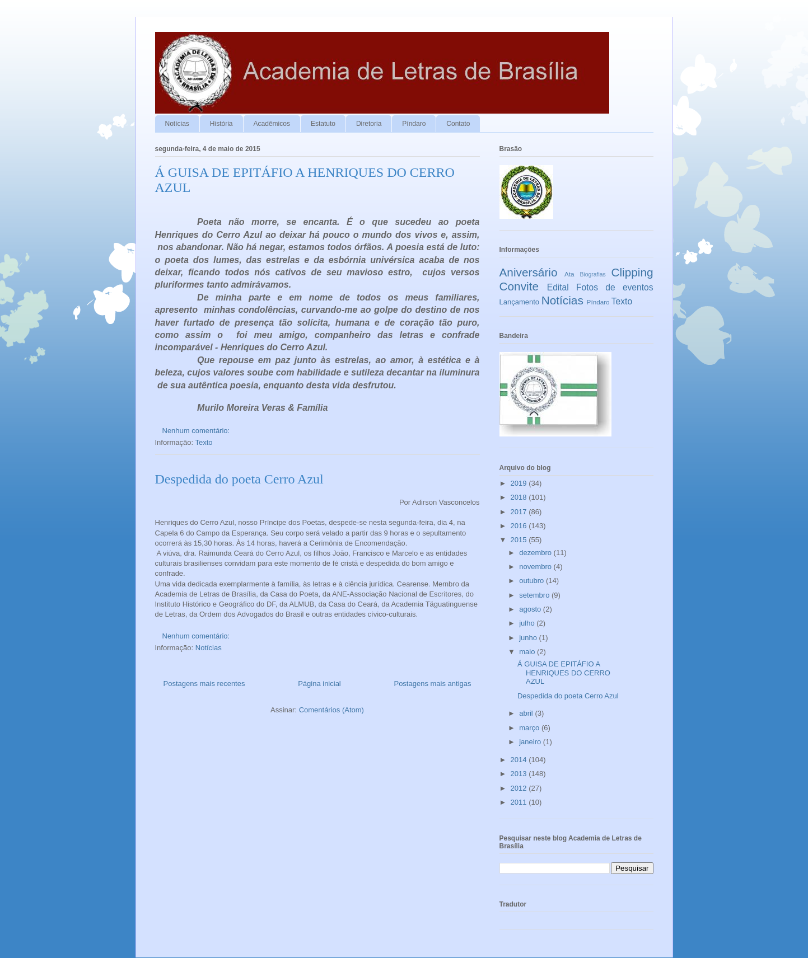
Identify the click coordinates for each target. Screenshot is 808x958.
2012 (520, 788)
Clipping (632, 272)
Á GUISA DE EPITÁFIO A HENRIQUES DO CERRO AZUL (563, 672)
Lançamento (519, 302)
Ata (569, 274)
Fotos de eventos (614, 287)
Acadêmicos (272, 124)
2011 (520, 802)
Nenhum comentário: (197, 430)
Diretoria (368, 124)
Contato (458, 124)
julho (527, 623)
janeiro (531, 742)
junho (529, 637)
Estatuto (323, 124)
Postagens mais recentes (204, 683)
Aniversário (528, 272)
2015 (520, 540)
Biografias (593, 274)
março (530, 728)
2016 (520, 526)
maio (528, 651)
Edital (558, 287)
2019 (520, 483)
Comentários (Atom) (331, 710)
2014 (520, 759)
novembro (536, 566)
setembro (535, 595)
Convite (519, 286)
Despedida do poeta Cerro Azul (239, 479)
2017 (520, 512)
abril (527, 713)
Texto (204, 442)
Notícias (177, 124)
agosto (531, 609)
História (221, 124)
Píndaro (414, 124)
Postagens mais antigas (432, 683)
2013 (520, 773)
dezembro (536, 552)
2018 (520, 497)
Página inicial (319, 683)
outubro (532, 580)
